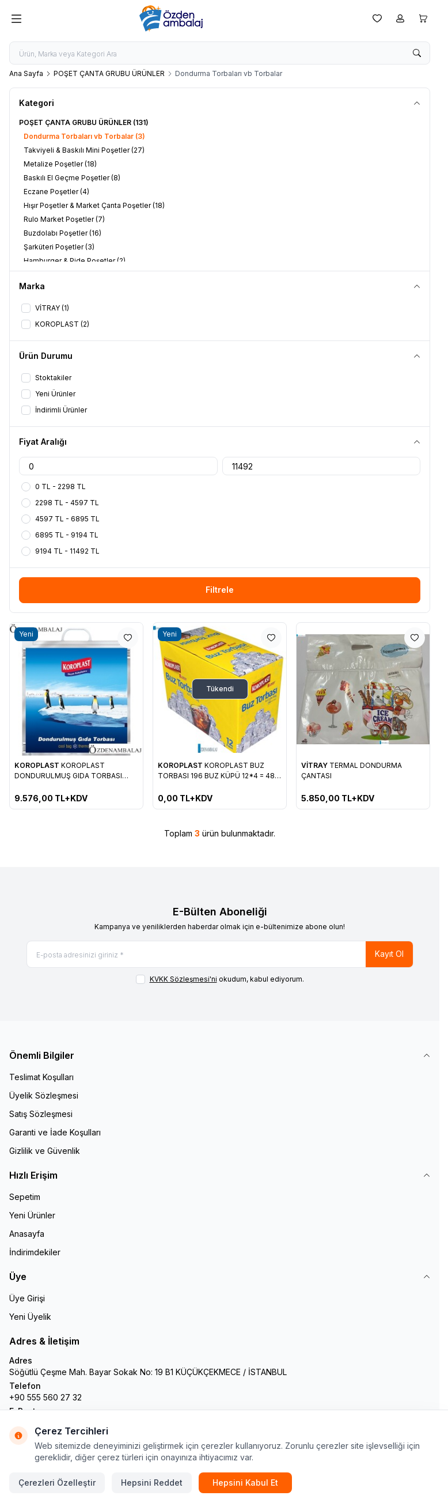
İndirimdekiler (34, 1252)
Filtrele (220, 590)
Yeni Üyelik (30, 1317)
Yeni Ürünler (32, 1215)
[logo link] (194, 18)
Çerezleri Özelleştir (57, 1482)
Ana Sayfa (26, 73)
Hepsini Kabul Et (245, 1482)
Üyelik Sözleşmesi (43, 1095)
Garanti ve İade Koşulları (55, 1132)
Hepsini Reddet (152, 1482)
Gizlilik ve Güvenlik (44, 1151)
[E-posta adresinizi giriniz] (220, 954)
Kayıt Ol (389, 954)
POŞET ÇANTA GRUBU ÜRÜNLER (109, 73)
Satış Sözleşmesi (41, 1114)
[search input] (219, 53)
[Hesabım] (400, 18)
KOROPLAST (37, 765)
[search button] (417, 53)
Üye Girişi (27, 1298)
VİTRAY (315, 765)
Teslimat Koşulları (41, 1077)
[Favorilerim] (377, 18)
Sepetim (24, 1197)
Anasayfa (26, 1234)
